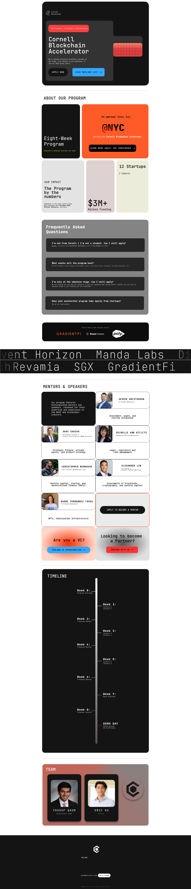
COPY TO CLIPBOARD (104, 875)
